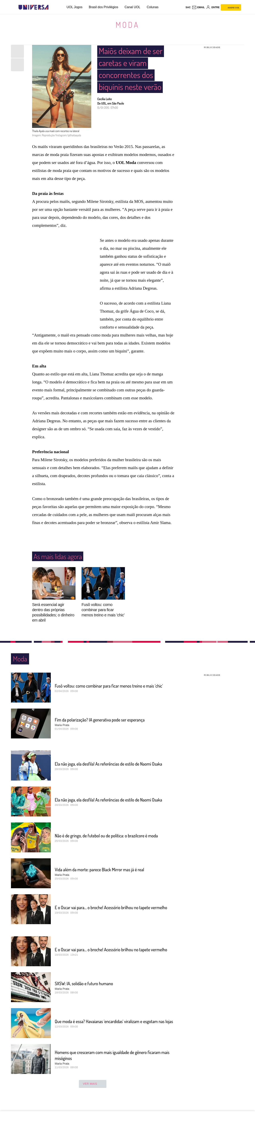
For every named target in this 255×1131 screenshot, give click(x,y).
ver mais (93, 1091)
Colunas (152, 7)
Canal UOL (132, 7)
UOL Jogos (74, 7)
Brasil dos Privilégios (103, 7)
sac (187, 7)
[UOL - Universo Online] (51, 7)
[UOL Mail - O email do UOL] (198, 7)
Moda (127, 24)
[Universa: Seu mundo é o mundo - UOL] (33, 7)
